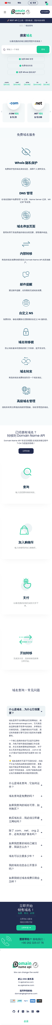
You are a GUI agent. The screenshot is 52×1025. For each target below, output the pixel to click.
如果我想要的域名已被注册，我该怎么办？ (23, 845)
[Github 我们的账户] (14, 1011)
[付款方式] (26, 1001)
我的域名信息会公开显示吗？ (23, 866)
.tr (46, 82)
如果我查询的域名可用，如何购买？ (24, 806)
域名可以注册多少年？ (21, 856)
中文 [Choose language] (8, 3)
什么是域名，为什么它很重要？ (24, 711)
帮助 (19, 3)
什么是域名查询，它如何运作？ (24, 785)
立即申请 (26, 927)
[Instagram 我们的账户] (33, 1011)
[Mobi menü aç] (5, 12)
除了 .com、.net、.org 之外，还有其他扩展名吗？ (24, 832)
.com (6, 82)
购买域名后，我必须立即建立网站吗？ (24, 819)
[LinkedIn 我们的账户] (28, 1011)
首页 (21, 25)
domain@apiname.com (26, 993)
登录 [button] (34, 3)
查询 (43, 49)
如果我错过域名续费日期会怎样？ (24, 879)
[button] (50, 112)
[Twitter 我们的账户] (23, 1011)
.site (27, 82)
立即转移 (26, 451)
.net (17, 82)
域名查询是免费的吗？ (21, 796)
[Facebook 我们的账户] (18, 1011)
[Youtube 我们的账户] (37, 1011)
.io (37, 82)
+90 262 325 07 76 (32, 943)
